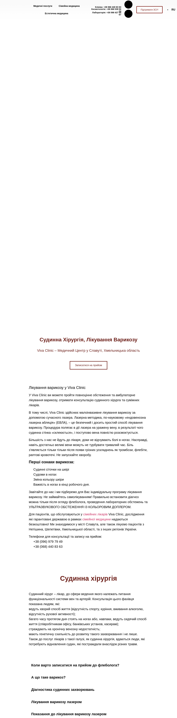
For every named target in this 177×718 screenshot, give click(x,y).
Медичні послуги (42, 6)
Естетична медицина (56, 13)
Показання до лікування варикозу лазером (68, 714)
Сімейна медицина (69, 6)
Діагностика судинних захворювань (63, 690)
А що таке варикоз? (48, 677)
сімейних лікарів (95, 514)
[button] (88, 665)
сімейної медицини (96, 519)
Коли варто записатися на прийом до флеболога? (75, 665)
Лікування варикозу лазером (56, 702)
